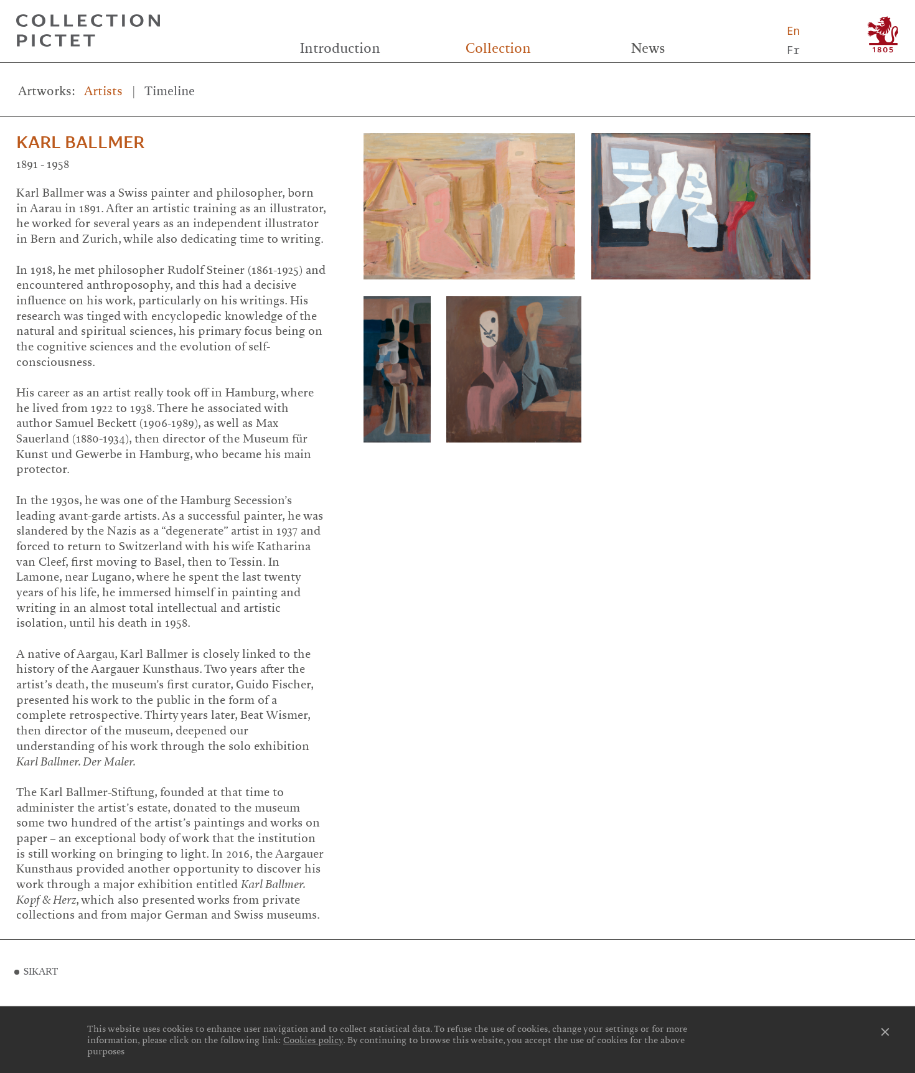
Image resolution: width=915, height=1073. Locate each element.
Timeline (169, 91)
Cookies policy (313, 1040)
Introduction (340, 48)
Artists (103, 91)
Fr (793, 50)
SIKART (41, 971)
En (793, 31)
